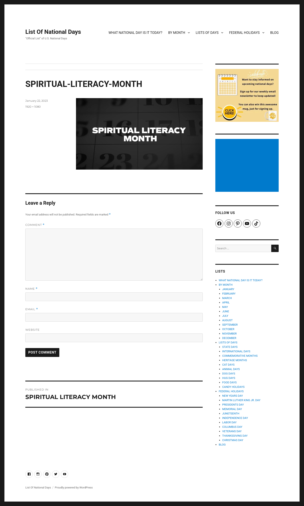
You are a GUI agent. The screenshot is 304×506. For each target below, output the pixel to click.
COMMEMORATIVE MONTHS (240, 355)
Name (31, 289)
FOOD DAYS (229, 382)
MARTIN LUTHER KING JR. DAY (241, 400)
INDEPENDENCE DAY (235, 418)
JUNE (225, 311)
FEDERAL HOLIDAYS (244, 33)
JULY (225, 315)
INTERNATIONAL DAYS (236, 351)
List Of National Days (53, 31)
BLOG (274, 33)
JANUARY (228, 289)
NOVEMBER (229, 333)
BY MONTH (176, 33)
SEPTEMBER (230, 324)
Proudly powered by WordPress (74, 487)
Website (32, 329)
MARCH (227, 298)
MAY (225, 307)
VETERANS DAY (232, 431)
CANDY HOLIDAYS (233, 386)
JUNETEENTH (230, 413)
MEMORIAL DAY (232, 409)
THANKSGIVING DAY (235, 435)
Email (31, 309)
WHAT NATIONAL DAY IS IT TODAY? (135, 33)
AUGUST (227, 320)
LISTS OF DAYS (207, 33)
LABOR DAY (229, 422)
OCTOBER (228, 329)
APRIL (226, 302)
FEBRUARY (229, 293)
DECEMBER (229, 338)
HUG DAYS (228, 378)
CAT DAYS (228, 364)
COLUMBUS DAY (232, 426)
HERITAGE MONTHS (234, 360)
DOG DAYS (228, 373)
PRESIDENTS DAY (233, 404)
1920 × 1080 (33, 106)
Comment (35, 225)
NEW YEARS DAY (232, 395)
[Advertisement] (247, 165)
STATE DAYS (230, 346)
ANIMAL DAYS (231, 369)
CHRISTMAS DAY (232, 440)
